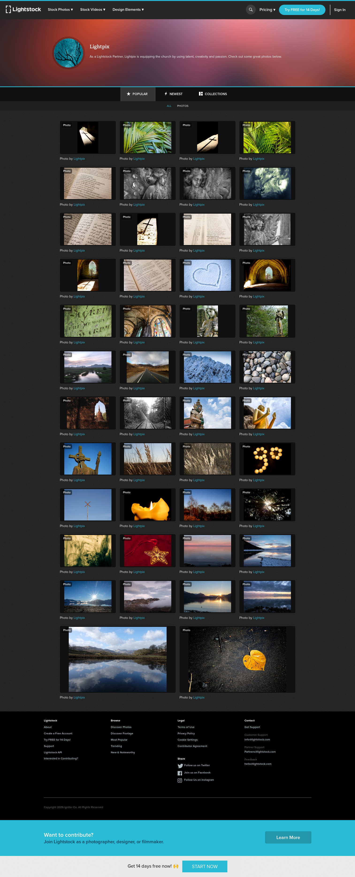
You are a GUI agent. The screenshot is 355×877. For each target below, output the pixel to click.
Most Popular (119, 740)
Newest (176, 94)
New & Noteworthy (123, 752)
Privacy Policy (186, 733)
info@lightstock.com (257, 739)
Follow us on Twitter (197, 765)
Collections (216, 94)
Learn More (288, 837)
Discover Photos (121, 727)
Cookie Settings (188, 740)
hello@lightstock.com (257, 764)
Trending (116, 746)
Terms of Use (186, 727)
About (48, 727)
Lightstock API (53, 752)
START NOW (205, 866)
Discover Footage (122, 733)
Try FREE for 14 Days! (302, 9)
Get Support (252, 727)
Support (49, 746)
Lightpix (79, 158)
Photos (182, 106)
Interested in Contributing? (61, 758)
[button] (60, 9)
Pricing (267, 10)
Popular (140, 94)
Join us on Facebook (197, 772)
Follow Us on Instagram (199, 780)
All (169, 106)
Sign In (340, 9)
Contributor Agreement (192, 746)
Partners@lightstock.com (260, 752)
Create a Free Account (58, 733)
